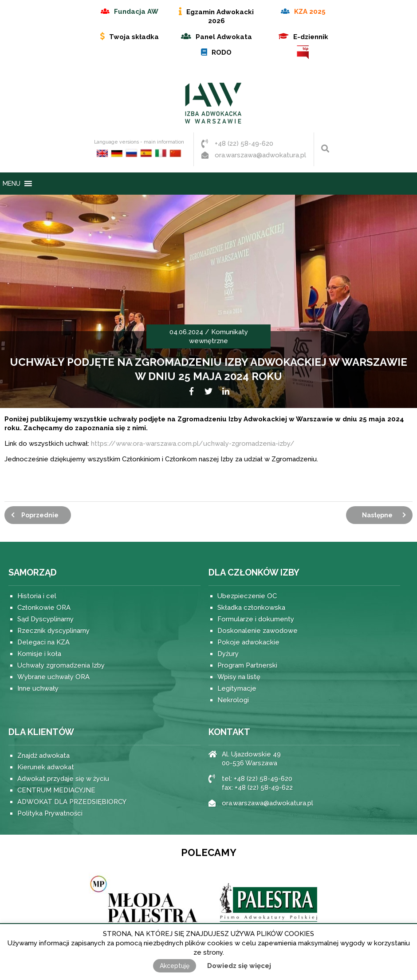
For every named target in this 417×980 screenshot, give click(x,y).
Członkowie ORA (44, 608)
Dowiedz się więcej (239, 966)
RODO (222, 52)
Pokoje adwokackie (248, 642)
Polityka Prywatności (50, 813)
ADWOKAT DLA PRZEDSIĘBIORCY (71, 802)
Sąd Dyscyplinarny (45, 619)
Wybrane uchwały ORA (53, 677)
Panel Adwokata (224, 37)
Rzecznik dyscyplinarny (53, 631)
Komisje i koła (39, 654)
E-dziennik (310, 37)
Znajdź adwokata (43, 756)
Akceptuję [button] (174, 965)
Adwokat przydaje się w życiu (63, 779)
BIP (303, 52)
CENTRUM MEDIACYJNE (56, 790)
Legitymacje (236, 688)
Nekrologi (233, 700)
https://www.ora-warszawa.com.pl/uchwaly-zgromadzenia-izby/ (193, 444)
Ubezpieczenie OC (247, 596)
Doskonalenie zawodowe (257, 631)
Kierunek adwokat (45, 767)
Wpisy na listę (238, 677)
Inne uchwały (38, 688)
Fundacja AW (136, 12)
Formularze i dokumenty (255, 619)
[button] (11, 183)
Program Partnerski (247, 665)
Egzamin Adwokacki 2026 (220, 16)
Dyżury (228, 654)
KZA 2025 (310, 12)
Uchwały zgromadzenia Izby (61, 665)
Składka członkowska (251, 608)
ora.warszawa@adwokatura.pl (260, 155)
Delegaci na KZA (43, 642)
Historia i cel (36, 596)
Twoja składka (134, 37)
